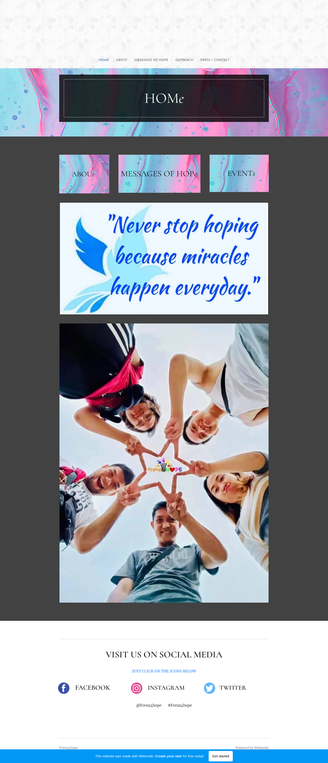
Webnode (261, 748)
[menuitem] (95, 60)
